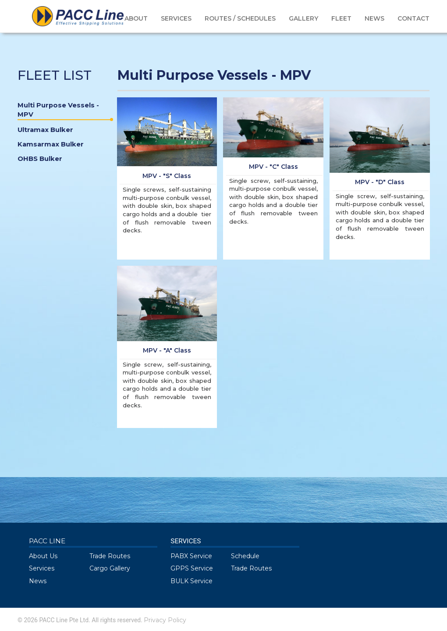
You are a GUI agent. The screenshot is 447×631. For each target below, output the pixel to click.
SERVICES (176, 18)
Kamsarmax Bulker (51, 144)
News (37, 581)
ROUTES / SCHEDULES (240, 18)
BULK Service (191, 581)
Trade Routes (109, 556)
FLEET (341, 18)
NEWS (374, 18)
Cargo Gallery (109, 568)
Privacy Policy (165, 620)
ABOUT (136, 18)
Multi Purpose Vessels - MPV (64, 110)
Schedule (245, 556)
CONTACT (413, 18)
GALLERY (303, 18)
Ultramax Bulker (45, 130)
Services (41, 568)
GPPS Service (191, 568)
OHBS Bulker (40, 159)
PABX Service (191, 556)
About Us (43, 556)
